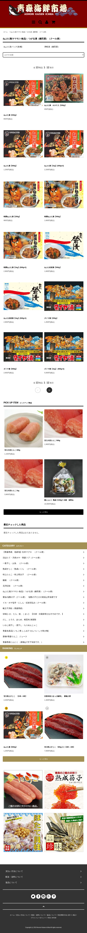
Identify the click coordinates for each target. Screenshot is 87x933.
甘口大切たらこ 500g (52, 440)
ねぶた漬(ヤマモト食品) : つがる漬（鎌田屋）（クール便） (28, 32)
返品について (51, 915)
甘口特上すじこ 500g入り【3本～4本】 (59, 747)
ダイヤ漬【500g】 (10, 369)
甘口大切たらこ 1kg (11, 491)
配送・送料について (38, 915)
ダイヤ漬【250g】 (51, 318)
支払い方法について (23, 915)
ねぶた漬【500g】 (10, 166)
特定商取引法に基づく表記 (67, 915)
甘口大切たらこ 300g (12, 450)
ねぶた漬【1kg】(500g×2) (54, 166)
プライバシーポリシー (38, 918)
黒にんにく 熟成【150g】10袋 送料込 (58, 500)
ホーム (5, 32)
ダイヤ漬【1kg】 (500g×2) (54, 369)
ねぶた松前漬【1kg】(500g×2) (16, 318)
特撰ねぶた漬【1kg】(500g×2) (15, 267)
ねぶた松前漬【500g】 (53, 267)
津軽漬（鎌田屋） (52, 47)
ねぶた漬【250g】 (10, 115)
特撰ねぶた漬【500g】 (52, 217)
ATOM (54, 918)
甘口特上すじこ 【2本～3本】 (15, 696)
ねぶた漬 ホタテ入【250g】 (55, 105)
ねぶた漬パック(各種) (13, 47)
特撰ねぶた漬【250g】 (12, 217)
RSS (49, 918)
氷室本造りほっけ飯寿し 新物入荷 (57, 696)
